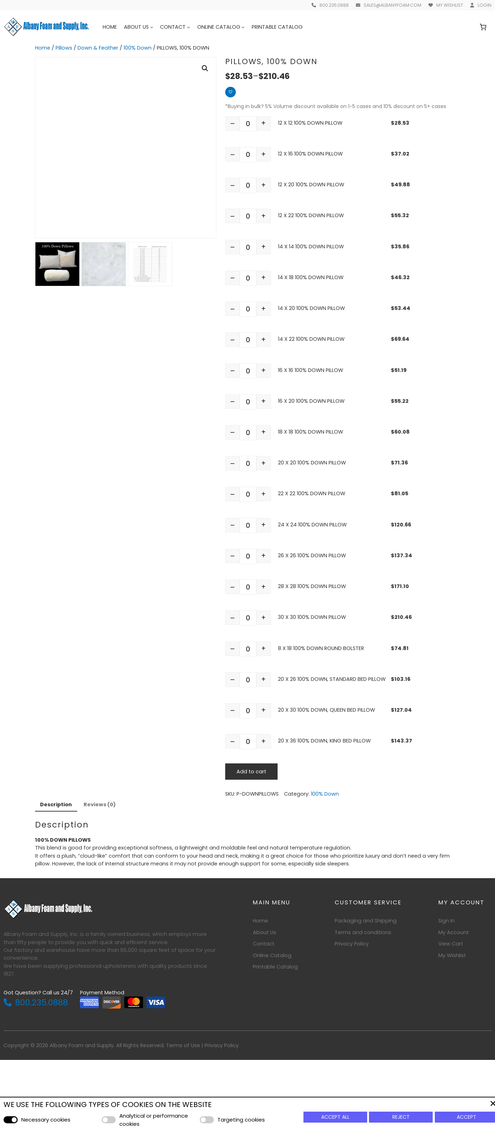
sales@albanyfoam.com (392, 5)
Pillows (64, 47)
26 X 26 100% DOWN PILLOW (312, 555)
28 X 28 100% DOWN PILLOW (312, 586)
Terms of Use (183, 1045)
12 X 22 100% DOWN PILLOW (311, 215)
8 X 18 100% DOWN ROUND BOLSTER (321, 648)
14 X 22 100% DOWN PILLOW (311, 339)
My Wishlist (449, 5)
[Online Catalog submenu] (243, 27)
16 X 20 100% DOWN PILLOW (311, 401)
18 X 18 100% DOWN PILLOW (310, 431)
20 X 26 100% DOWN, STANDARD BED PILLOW (332, 679)
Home (110, 26)
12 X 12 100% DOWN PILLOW (310, 122)
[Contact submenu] (188, 27)
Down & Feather (98, 47)
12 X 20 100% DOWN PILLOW (311, 184)
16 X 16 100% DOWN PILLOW (310, 370)
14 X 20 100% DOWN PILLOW (311, 308)
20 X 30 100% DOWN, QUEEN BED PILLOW (326, 709)
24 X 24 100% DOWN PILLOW (312, 524)
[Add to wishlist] (230, 92)
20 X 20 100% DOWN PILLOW (312, 462)
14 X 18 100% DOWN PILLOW (310, 277)
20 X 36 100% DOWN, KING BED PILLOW (324, 740)
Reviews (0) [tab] (100, 804)
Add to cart (251, 771)
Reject (401, 1116)
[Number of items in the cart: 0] (483, 27)
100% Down (138, 47)
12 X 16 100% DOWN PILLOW (310, 153)
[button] (205, 68)
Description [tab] (56, 804)
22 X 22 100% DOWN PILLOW (311, 493)
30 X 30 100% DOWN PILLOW (312, 617)
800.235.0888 (334, 5)
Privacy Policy (222, 1045)
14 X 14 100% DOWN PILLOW (311, 246)
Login (484, 5)
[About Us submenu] (151, 27)
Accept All (335, 1116)
